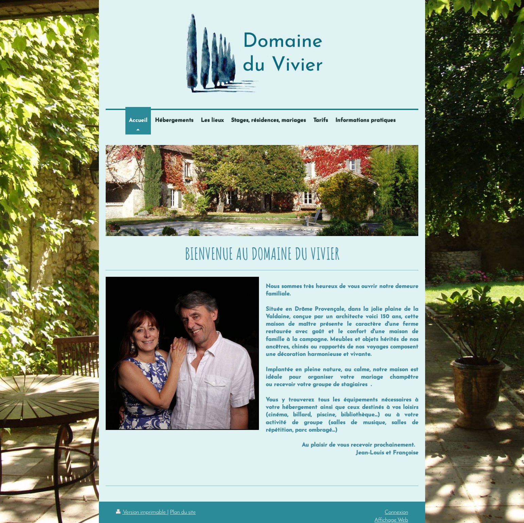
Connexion (396, 512)
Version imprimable (141, 512)
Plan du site (183, 512)
